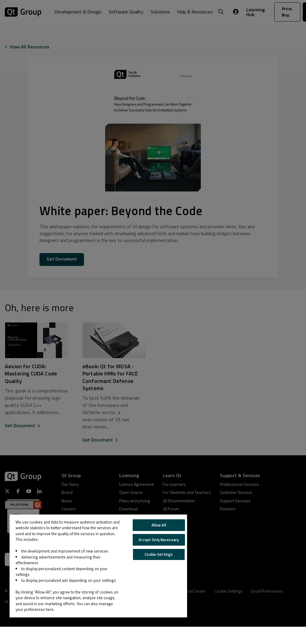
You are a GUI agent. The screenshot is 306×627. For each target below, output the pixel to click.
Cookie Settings (159, 554)
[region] (98, 566)
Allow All (159, 525)
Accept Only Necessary (159, 540)
